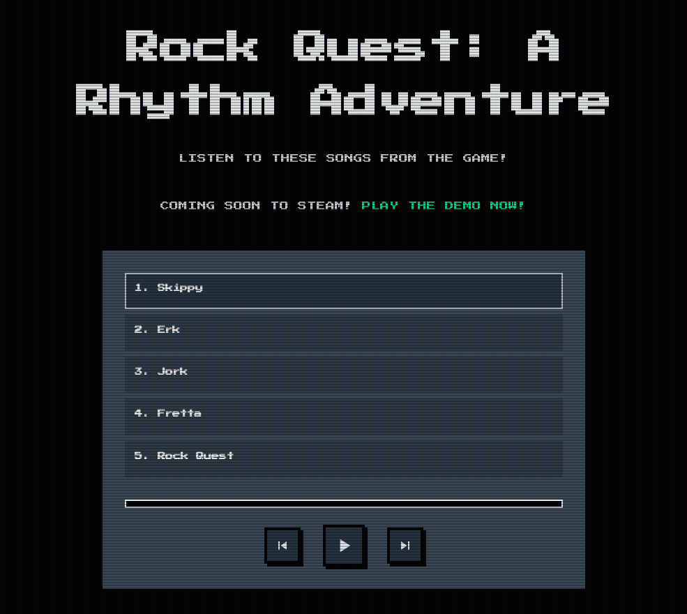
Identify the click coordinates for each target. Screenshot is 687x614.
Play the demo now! (444, 206)
